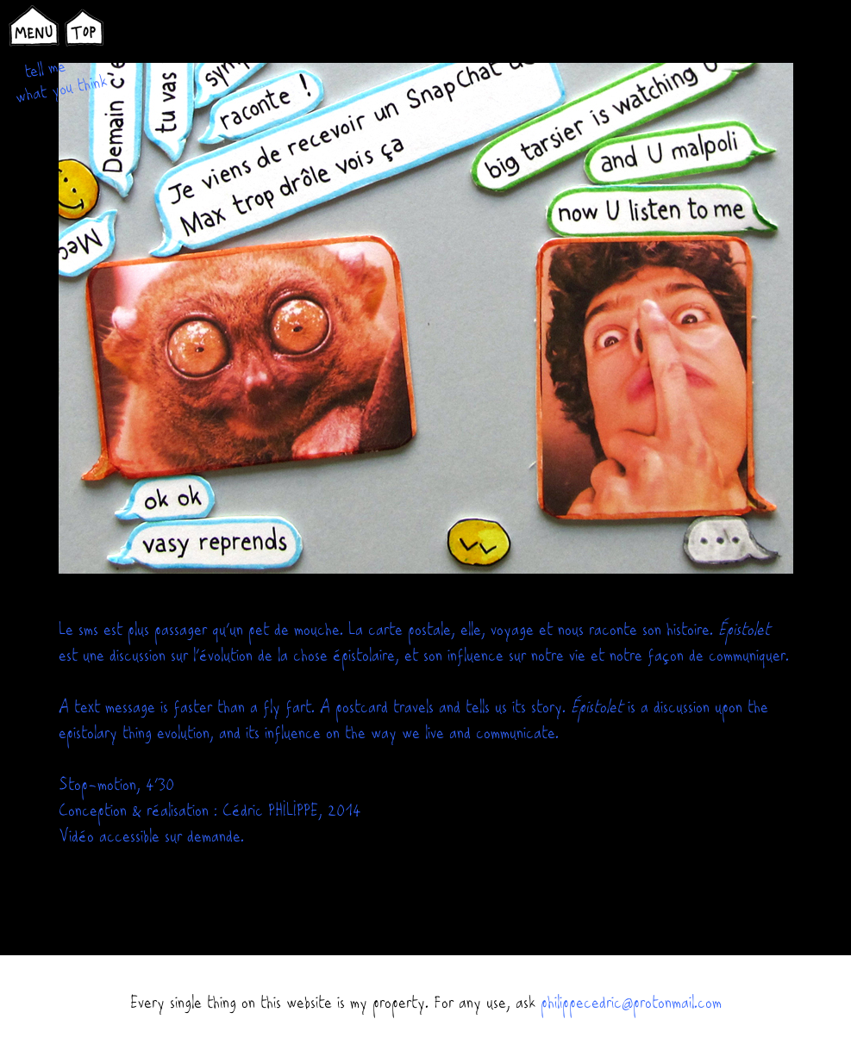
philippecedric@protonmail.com (631, 1002)
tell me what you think (61, 81)
